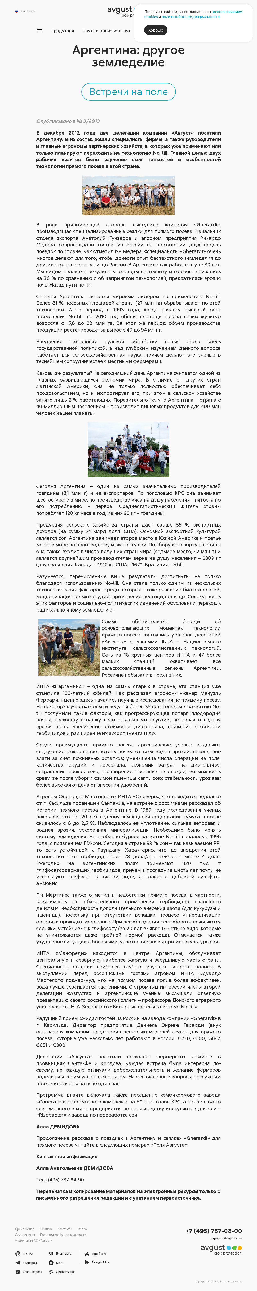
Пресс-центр (24, 1229)
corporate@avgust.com (226, 1238)
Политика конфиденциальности (63, 1234)
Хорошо (155, 30)
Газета (82, 1229)
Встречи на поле (128, 91)
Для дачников (25, 1234)
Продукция (62, 30)
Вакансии (46, 1229)
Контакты (65, 1229)
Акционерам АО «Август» (33, 1240)
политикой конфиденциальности (191, 16)
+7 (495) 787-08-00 (214, 1230)
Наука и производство (106, 30)
